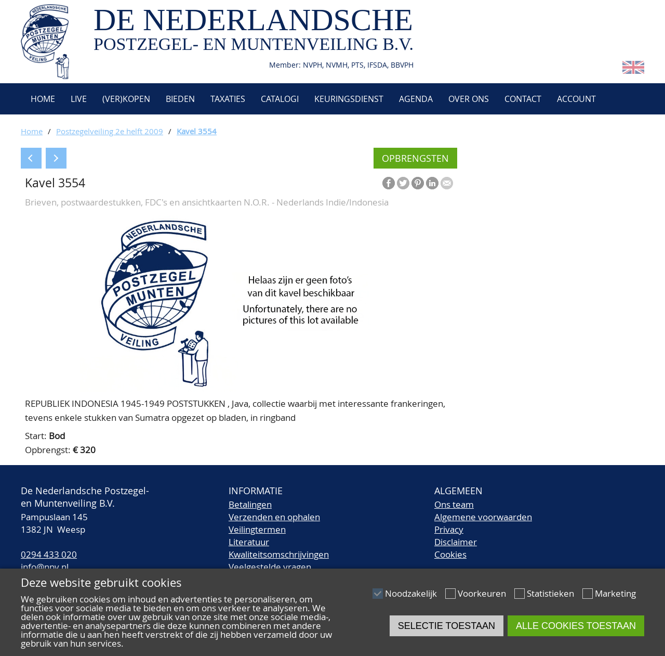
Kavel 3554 (197, 131)
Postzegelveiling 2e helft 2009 (109, 131)
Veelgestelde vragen (270, 567)
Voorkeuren (482, 593)
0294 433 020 (49, 554)
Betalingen (250, 504)
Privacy (448, 529)
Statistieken (550, 593)
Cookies (450, 554)
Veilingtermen (257, 529)
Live (79, 99)
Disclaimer (455, 542)
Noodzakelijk (411, 593)
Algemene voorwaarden (483, 517)
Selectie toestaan (446, 626)
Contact (522, 99)
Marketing (615, 593)
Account (576, 99)
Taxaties (227, 99)
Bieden (180, 99)
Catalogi (280, 99)
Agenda (416, 99)
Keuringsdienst (348, 99)
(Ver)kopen (126, 99)
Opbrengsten (415, 158)
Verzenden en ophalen (274, 517)
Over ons (468, 99)
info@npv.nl (45, 567)
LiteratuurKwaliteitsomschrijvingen (279, 548)
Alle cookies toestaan (576, 626)
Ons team (454, 504)
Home (42, 99)
